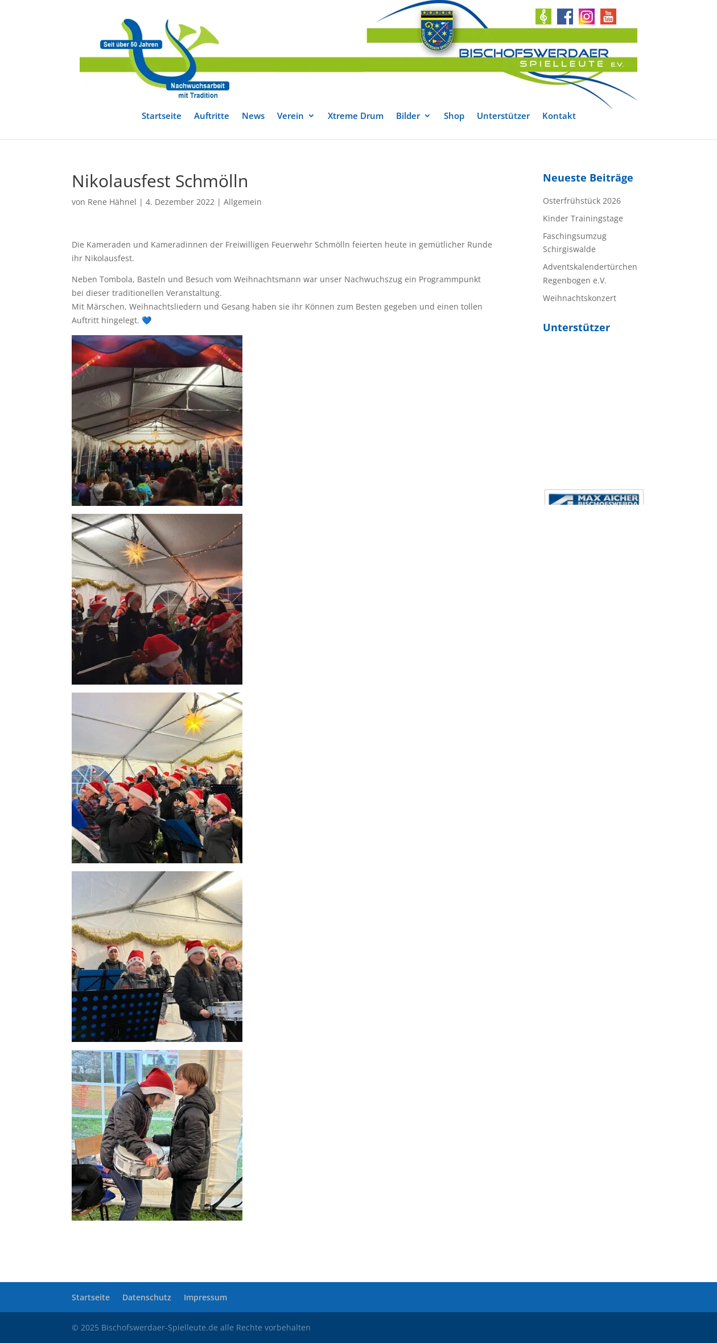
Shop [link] (454, 116)
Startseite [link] (162, 116)
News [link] (253, 116)
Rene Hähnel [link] (112, 201)
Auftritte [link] (211, 116)
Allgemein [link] (243, 201)
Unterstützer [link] (503, 116)
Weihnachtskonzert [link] (579, 298)
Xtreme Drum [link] (356, 116)
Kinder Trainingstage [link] (583, 218)
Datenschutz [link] (146, 1297)
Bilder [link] (408, 116)
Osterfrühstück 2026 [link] (582, 200)
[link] (358, 54)
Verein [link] (290, 116)
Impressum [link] (205, 1297)
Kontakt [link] (559, 116)
